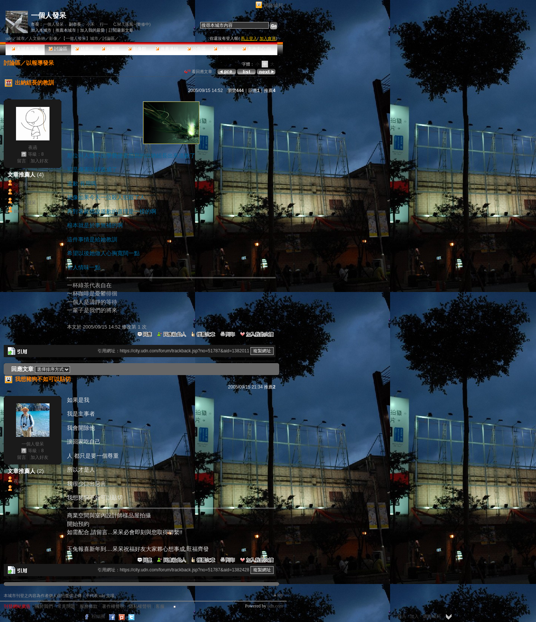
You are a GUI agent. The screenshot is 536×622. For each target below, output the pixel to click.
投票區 (111, 48)
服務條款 (89, 606)
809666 (21, 211)
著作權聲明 (113, 606)
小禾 (90, 24)
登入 (401, 616)
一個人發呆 (48, 15)
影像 (53, 38)
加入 (414, 616)
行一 (104, 24)
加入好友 (39, 161)
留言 (21, 161)
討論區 (58, 48)
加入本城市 (41, 30)
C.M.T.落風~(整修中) (132, 24)
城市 (20, 38)
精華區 (84, 48)
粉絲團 (98, 616)
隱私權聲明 (140, 606)
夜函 (32, 147)
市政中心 (256, 48)
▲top (278, 594)
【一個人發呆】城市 (79, 38)
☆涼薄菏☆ (25, 184)
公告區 (196, 48)
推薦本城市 (65, 30)
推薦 (269, 90)
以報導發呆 (40, 63)
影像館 (137, 48)
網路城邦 (273, 5)
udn (9, 38)
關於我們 (44, 606)
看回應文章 (198, 71)
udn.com (275, 606)
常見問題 (66, 606)
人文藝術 (37, 38)
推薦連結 (167, 48)
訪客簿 (223, 48)
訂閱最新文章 (121, 30)
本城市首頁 (25, 48)
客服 (160, 606)
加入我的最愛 (92, 30)
